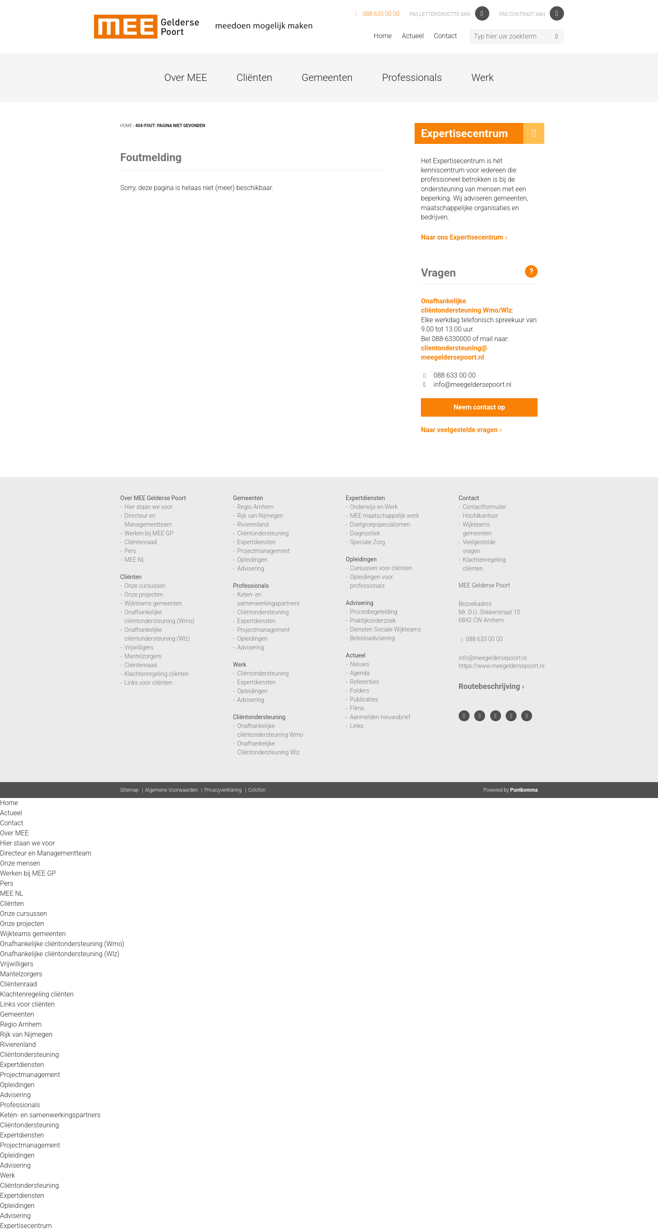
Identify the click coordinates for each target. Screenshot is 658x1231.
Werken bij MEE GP (149, 533)
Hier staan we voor (148, 506)
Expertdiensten (256, 542)
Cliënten (254, 77)
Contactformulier (485, 506)
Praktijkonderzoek (373, 620)
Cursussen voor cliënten (381, 568)
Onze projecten (144, 594)
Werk (482, 77)
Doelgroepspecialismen (380, 524)
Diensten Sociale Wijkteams (385, 629)
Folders (359, 690)
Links (356, 725)
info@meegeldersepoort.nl (466, 385)
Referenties (364, 681)
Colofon (257, 790)
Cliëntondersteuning (263, 533)
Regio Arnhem (255, 506)
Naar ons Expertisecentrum (462, 237)
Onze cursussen (145, 585)
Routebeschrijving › (491, 686)
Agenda (360, 673)
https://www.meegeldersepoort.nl (502, 665)
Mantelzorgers (143, 656)
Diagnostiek (365, 533)
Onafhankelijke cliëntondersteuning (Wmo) (62, 944)
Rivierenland (253, 524)
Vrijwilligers (139, 647)
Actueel (413, 36)
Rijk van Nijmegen (260, 515)
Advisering (250, 568)
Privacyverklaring (223, 790)
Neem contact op (479, 407)
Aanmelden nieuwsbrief (380, 717)
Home (383, 36)
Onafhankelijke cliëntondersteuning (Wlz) (60, 954)
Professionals (412, 77)
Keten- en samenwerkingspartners (50, 1115)
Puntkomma (524, 790)
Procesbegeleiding (373, 611)
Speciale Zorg (367, 542)
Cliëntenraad (141, 542)
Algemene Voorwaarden (171, 790)
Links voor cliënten (148, 682)
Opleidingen (252, 559)
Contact (445, 36)
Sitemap (129, 790)
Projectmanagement (263, 551)
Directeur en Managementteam (45, 853)
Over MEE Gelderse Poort (153, 498)
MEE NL (135, 559)
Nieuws (359, 664)
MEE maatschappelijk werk (384, 515)
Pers (130, 551)
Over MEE (185, 77)
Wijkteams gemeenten (153, 603)
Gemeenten (327, 77)
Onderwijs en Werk (374, 506)
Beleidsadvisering (372, 638)
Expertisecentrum (26, 1226)
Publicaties (364, 699)
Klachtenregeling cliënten (157, 673)
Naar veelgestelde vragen (459, 430)
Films (357, 708)
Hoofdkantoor (481, 515)
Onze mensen (20, 863)
